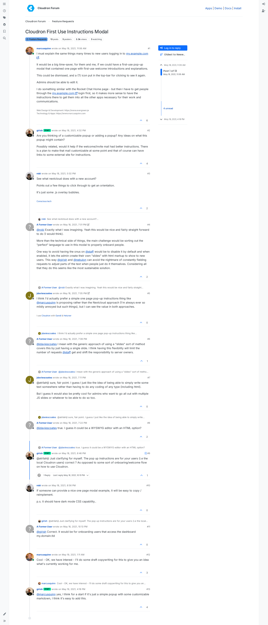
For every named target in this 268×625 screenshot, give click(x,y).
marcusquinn (44, 48)
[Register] (263, 11)
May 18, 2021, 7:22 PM (75, 422)
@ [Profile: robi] (40, 229)
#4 (148, 224)
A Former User (44, 224)
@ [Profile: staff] (89, 251)
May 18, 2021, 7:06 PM (75, 339)
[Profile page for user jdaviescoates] (30, 296)
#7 (149, 377)
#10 (148, 485)
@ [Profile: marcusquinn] (46, 302)
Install (237, 8)
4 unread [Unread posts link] (168, 108)
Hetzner (67, 315)
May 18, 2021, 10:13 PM (75, 526)
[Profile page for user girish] (30, 133)
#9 (148, 453)
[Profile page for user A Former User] (30, 227)
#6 (148, 339)
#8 (148, 422)
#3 (148, 173)
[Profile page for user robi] (30, 176)
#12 (148, 554)
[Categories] (4, 4)
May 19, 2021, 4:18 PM (73, 589)
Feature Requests (36, 39)
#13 (148, 589)
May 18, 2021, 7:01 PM (74, 224)
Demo (218, 8)
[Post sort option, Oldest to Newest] (172, 54)
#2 (148, 130)
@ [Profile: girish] (62, 259)
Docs (228, 8)
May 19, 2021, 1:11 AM (73, 554)
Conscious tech (44, 201)
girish (40, 130)
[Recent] (4, 11)
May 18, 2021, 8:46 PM (74, 453)
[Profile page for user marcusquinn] (30, 51)
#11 (148, 526)
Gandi (58, 315)
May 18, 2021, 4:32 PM (74, 130)
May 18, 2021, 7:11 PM (74, 377)
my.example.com (64, 93)
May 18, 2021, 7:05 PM (75, 293)
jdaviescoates (44, 293)
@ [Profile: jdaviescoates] (47, 344)
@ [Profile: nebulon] (79, 259)
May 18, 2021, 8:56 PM (64, 485)
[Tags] (4, 18)
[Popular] (4, 24)
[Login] (263, 4)
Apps (208, 8)
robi (39, 173)
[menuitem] (263, 4)
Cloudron (46, 315)
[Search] (4, 38)
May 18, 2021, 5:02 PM (64, 173)
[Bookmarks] (4, 31)
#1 (149, 48)
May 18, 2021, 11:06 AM (74, 48)
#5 (148, 293)
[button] (4, 614)
